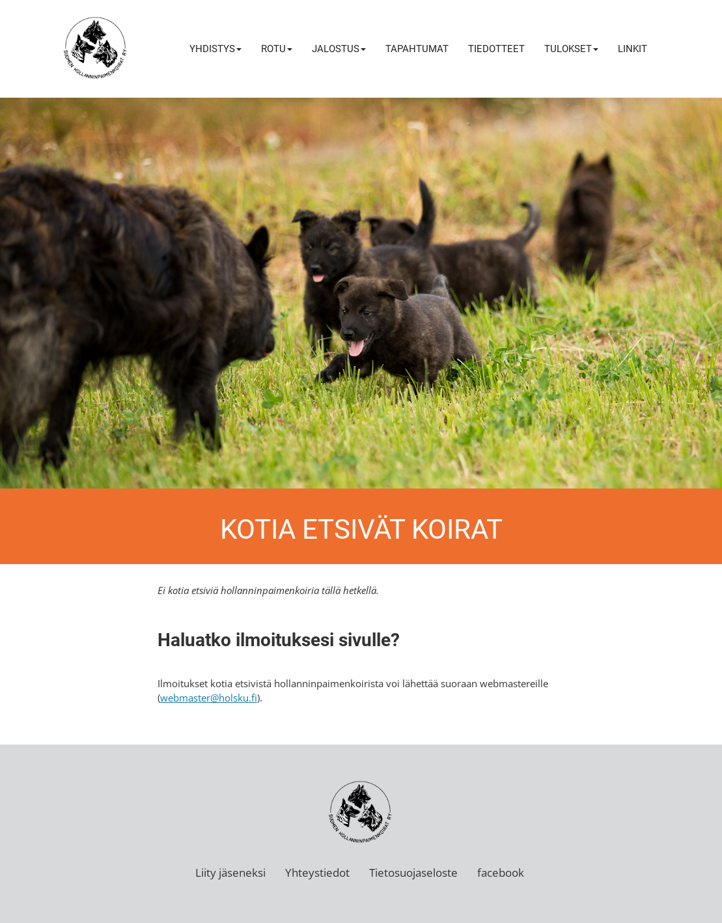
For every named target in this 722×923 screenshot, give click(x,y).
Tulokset (571, 49)
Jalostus (339, 49)
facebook (500, 872)
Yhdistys (215, 49)
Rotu (276, 49)
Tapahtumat (417, 49)
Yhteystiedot (317, 872)
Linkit (632, 49)
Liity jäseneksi (230, 872)
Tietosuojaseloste (413, 872)
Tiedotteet (496, 49)
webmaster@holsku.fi (208, 698)
